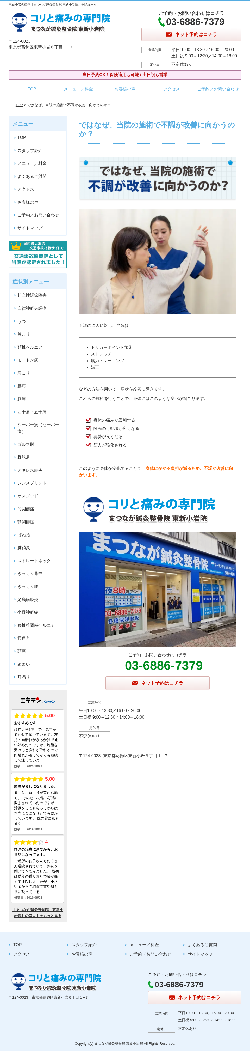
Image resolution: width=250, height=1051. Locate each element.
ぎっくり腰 (27, 586)
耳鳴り (23, 677)
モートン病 (27, 360)
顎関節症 (25, 522)
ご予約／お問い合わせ (218, 89)
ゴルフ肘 (25, 444)
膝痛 (21, 399)
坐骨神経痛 (27, 612)
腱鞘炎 (23, 547)
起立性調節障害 (32, 295)
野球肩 (23, 457)
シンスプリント (32, 483)
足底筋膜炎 (27, 599)
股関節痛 (25, 509)
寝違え (23, 638)
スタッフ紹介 (29, 150)
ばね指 (23, 535)
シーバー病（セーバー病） (38, 428)
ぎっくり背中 (29, 573)
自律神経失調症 (32, 308)
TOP (32, 89)
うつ (21, 321)
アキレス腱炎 (29, 470)
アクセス (171, 89)
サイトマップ (29, 228)
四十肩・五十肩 (32, 412)
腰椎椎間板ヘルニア (36, 625)
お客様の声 (125, 89)
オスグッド (27, 496)
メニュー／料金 (78, 89)
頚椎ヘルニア (29, 347)
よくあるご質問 (32, 176)
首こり (23, 334)
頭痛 (21, 651)
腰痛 (21, 386)
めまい (23, 664)
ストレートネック (34, 560)
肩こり (23, 373)
